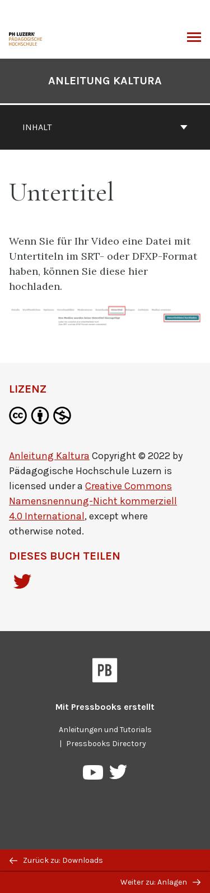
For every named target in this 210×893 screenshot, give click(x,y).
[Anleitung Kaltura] (26, 37)
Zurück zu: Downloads (56, 860)
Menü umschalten (194, 39)
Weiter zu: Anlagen (160, 882)
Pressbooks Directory (106, 743)
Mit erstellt (105, 706)
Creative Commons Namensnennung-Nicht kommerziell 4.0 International (93, 501)
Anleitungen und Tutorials (105, 729)
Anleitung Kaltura (105, 80)
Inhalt (105, 127)
